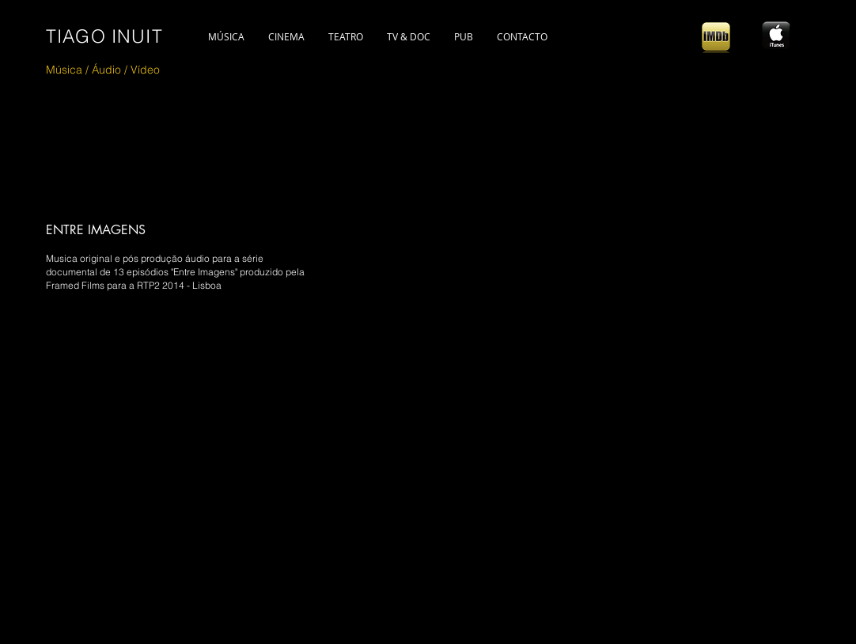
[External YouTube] (305, 459)
